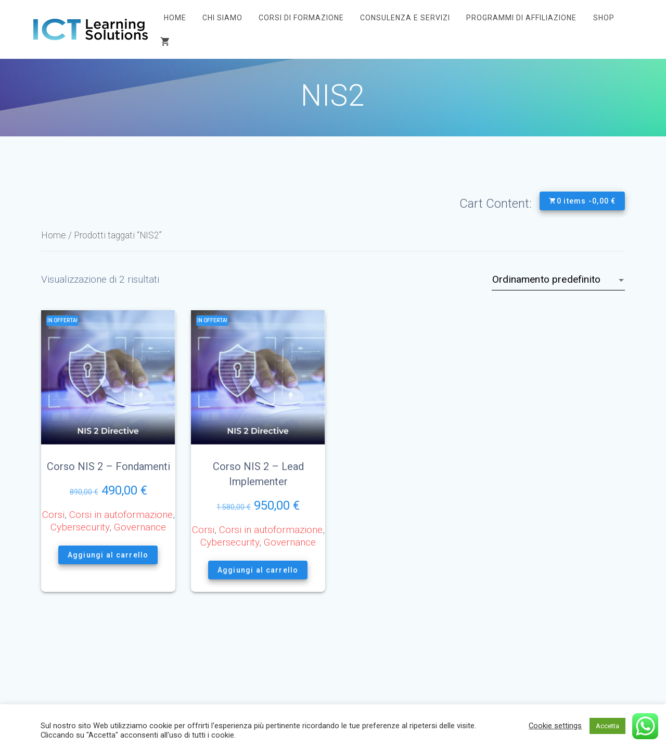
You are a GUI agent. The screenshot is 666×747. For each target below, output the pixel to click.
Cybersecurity (79, 527)
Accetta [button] (607, 726)
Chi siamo (222, 18)
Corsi (53, 515)
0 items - (582, 201)
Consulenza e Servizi (405, 18)
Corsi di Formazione (301, 18)
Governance (140, 527)
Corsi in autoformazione (121, 515)
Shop (603, 18)
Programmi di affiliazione (521, 18)
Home (175, 18)
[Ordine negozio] (558, 279)
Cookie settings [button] (555, 725)
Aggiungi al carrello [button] (108, 555)
